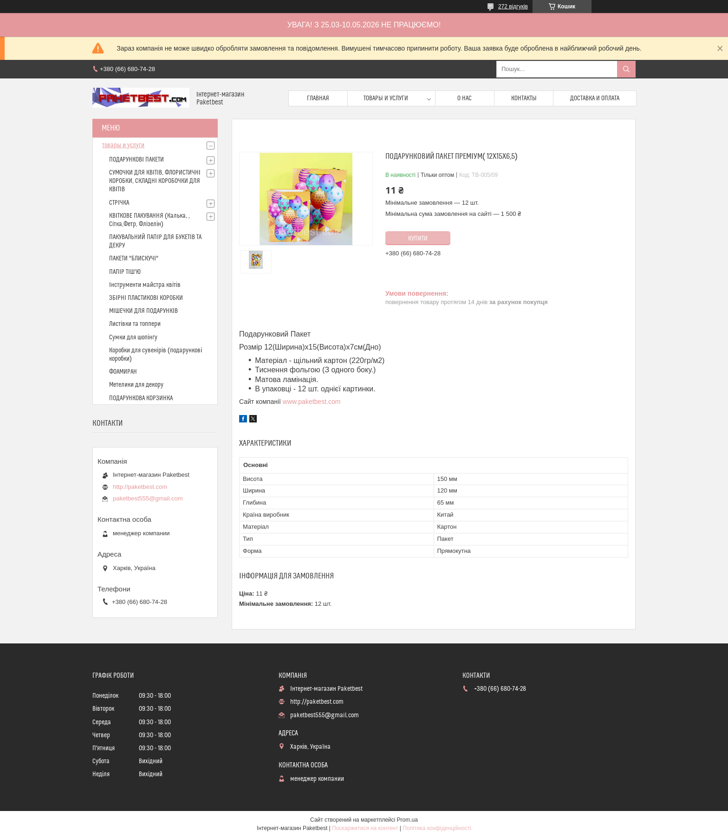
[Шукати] (626, 69)
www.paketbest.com (312, 401)
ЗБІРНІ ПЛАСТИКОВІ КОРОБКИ (146, 298)
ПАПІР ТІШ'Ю (125, 272)
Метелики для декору (136, 385)
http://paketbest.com (140, 486)
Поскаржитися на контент (365, 828)
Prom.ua (407, 820)
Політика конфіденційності (437, 828)
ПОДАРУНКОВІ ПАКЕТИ (136, 159)
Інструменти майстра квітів (145, 285)
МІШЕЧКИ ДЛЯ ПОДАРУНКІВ (143, 311)
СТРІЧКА (119, 203)
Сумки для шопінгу (133, 337)
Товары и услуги (386, 98)
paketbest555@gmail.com (148, 498)
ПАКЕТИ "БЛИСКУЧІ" (133, 258)
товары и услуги (123, 145)
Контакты (524, 98)
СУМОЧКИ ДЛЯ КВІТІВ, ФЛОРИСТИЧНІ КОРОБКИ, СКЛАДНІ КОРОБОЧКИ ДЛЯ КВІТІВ (155, 181)
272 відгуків (513, 6)
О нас (464, 98)
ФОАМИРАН (123, 372)
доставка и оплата (594, 98)
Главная (318, 98)
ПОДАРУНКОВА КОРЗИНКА (141, 398)
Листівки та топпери (135, 324)
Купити (418, 238)
